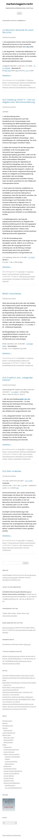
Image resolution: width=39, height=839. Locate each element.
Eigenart (29, 454)
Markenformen (9, 764)
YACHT (32, 279)
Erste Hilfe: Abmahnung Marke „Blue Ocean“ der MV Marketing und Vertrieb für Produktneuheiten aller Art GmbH (18, 678)
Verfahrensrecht (25, 274)
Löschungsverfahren (14, 360)
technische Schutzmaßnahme (18, 87)
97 (23, 485)
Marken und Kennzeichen (27, 543)
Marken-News (6, 735)
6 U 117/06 (28, 481)
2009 (20, 85)
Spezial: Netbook (9, 776)
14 (3, 488)
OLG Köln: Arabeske (11, 471)
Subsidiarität (18, 459)
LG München (26, 85)
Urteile (4, 745)
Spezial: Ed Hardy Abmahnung (13, 771)
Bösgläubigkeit (6, 365)
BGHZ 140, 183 (25, 399)
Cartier (25, 454)
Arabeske (26, 545)
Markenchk (27, 644)
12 (4, 262)
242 (17, 488)
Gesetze (5, 728)
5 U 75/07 (31, 257)
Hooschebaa (20, 365)
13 (27, 243)
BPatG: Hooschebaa (11, 293)
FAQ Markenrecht (7, 726)
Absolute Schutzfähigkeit (12, 757)
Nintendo (5, 87)
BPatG (14, 365)
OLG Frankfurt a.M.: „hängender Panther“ (17, 378)
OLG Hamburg (16, 279)
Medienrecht (7, 766)
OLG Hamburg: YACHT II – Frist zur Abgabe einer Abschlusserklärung (18, 100)
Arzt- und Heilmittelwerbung (13, 788)
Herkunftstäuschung (8, 456)
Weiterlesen (7, 75)
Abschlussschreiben (29, 276)
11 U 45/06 (14, 392)
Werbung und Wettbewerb (28, 83)
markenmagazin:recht (19, 3)
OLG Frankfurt (28, 456)
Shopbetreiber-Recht (10, 769)
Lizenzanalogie (7, 279)
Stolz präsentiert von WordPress (11, 835)
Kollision (7, 759)
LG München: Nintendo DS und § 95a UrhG (17, 31)
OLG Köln (26, 548)
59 (22, 348)
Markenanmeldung (8, 628)
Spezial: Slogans (9, 778)
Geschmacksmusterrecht (11, 749)
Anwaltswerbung (10, 785)
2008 (20, 276)
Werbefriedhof (8, 742)
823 (9, 71)
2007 (20, 454)
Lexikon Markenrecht (8, 733)
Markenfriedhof (8, 740)
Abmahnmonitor (7, 721)
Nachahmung (20, 456)
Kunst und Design (13, 83)
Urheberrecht (31, 87)
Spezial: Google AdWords (11, 773)
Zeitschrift (5, 281)
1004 (5, 71)
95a (28, 47)
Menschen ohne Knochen (15, 548)
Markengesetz (8, 730)
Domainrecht (7, 747)
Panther (4, 459)
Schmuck (10, 459)
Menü (19, 13)
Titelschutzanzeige (13, 656)
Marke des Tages (9, 737)
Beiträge (5, 723)
